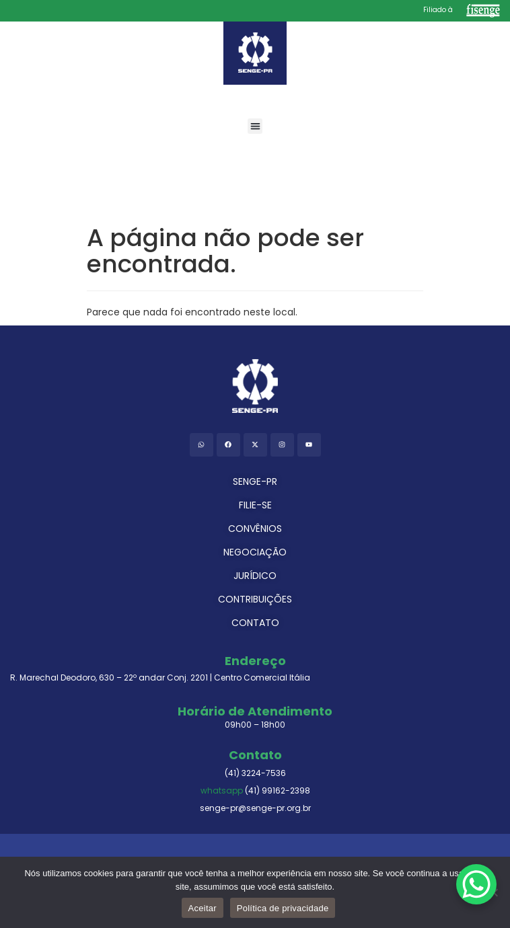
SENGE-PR (255, 481)
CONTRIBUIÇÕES (255, 599)
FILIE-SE (255, 505)
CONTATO (255, 622)
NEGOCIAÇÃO (255, 552)
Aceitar (202, 908)
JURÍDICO (255, 575)
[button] (255, 126)
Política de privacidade (283, 908)
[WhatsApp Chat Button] (476, 884)
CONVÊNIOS (255, 528)
